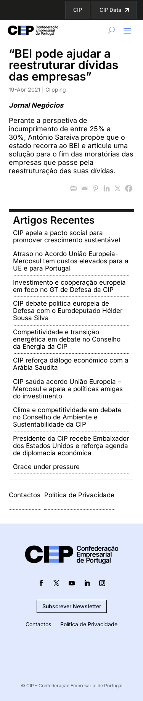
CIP (77, 10)
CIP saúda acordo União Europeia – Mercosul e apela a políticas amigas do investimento (68, 389)
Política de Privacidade (79, 495)
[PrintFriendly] (73, 188)
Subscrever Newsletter (71, 606)
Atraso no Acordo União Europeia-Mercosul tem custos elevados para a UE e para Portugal (71, 261)
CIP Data (110, 10)
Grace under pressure (46, 467)
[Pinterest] (95, 188)
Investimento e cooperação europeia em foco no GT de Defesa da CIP (69, 286)
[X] (117, 188)
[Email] (84, 188)
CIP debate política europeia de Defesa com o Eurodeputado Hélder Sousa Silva (67, 311)
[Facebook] (128, 188)
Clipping (55, 89)
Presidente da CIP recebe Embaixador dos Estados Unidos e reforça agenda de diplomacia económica (71, 446)
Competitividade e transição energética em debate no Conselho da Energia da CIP (67, 339)
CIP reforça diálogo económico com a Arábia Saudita (71, 363)
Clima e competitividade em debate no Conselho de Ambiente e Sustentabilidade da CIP (67, 417)
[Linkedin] (106, 188)
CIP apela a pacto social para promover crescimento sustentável (66, 236)
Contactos (24, 495)
